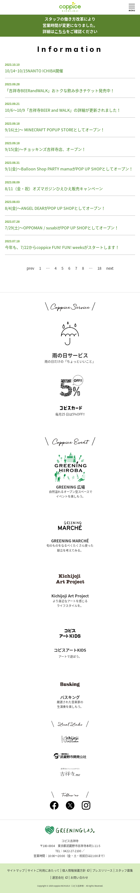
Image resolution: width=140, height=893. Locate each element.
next (110, 268)
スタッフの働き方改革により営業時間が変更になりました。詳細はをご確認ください (70, 25)
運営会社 (58, 877)
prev (30, 268)
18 (99, 268)
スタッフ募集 (124, 870)
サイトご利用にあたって (43, 870)
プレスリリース (102, 870)
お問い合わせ (79, 877)
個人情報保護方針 (74, 870)
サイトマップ (16, 870)
